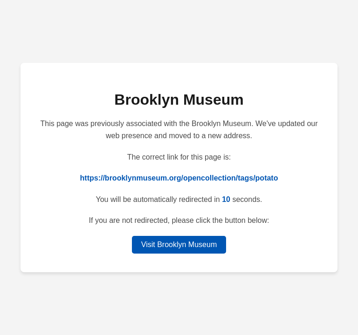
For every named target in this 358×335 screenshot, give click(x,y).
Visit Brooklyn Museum (179, 244)
